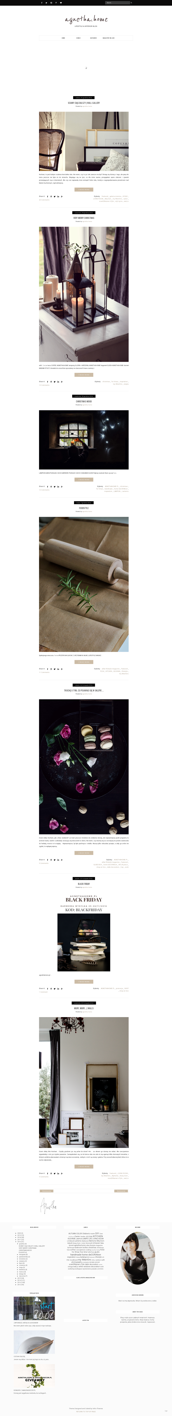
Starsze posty (121, 1190)
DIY (97, 1233)
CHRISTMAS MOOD (84, 401)
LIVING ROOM (98, 199)
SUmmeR (89, 1243)
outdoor (98, 1260)
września (22, 1259)
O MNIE (78, 38)
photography (77, 1262)
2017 (19, 1239)
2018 (19, 1237)
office (93, 1260)
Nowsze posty (46, 1190)
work (127, 867)
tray (122, 867)
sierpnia (22, 1261)
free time (83, 1252)
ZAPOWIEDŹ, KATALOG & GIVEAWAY (26, 1323)
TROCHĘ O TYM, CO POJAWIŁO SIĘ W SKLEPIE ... (84, 690)
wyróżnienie (87, 1269)
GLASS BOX (98, 864)
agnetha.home (86, 19)
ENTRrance (72, 1236)
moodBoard (74, 1260)
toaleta (100, 1264)
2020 (19, 1233)
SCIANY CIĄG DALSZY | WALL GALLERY (84, 102)
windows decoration (92, 1266)
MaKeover (85, 1241)
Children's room (88, 1233)
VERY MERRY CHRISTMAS (83, 217)
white (81, 1266)
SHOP (126, 988)
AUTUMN (72, 1233)
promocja (119, 988)
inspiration (124, 381)
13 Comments (44, 385)
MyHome (115, 1175)
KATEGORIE (93, 38)
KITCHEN (109, 671)
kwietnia (22, 1269)
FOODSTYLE (84, 507)
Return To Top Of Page (86, 1411)
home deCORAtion (121, 489)
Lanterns (125, 491)
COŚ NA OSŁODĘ (19, 1356)
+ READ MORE (84, 189)
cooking (88, 1249)
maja (21, 1267)
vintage (70, 1266)
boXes (85, 1247)
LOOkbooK (70, 1241)
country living (95, 1249)
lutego (21, 1274)
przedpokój (85, 1262)
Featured (105, 196)
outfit (103, 1260)
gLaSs (97, 1252)
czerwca (22, 1265)
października (23, 1256)
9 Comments (44, 863)
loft (103, 1257)
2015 (19, 1278)
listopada (22, 1254)
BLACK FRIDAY (84, 883)
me (68, 1260)
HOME (63, 38)
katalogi (83, 1257)
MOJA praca (123, 864)
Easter (77, 1236)
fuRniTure (91, 1252)
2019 (19, 1235)
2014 (19, 1280)
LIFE (90, 1238)
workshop (71, 1269)
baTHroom (71, 1247)
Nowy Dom (124, 1175)
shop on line (101, 867)
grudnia (22, 1244)
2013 (19, 1282)
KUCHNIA (117, 671)
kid (88, 1257)
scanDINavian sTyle (106, 201)
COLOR (79, 1233)
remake (91, 1262)
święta (126, 384)
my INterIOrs (117, 199)
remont (97, 1262)
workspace (78, 1269)
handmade (109, 489)
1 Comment (43, 992)
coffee (73, 1250)
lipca (21, 1263)
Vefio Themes (98, 1408)
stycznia (22, 1276)
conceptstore (80, 1249)
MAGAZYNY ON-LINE (109, 38)
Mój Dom (108, 199)
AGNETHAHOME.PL (112, 486)
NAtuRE (70, 1243)
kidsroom (92, 1257)
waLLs (126, 201)
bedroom (78, 1247)
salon (126, 199)
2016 (19, 1241)
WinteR (71, 1245)
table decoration (113, 867)
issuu (78, 1257)
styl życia (118, 201)
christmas (106, 381)
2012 (19, 1284)
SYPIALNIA (96, 1243)
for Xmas (114, 381)
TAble (102, 1243)
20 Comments (44, 200)
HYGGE (125, 196)
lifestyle (125, 671)
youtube (94, 1269)
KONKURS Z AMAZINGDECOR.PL (25, 1390)
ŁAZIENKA (100, 1269)
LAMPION (117, 491)
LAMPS (85, 1238)
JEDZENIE (89, 1236)
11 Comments (44, 672)
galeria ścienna (115, 196)
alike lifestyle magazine (111, 669)
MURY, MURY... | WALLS (84, 1008)
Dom (101, 1233)
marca (21, 1271)
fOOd (102, 671)
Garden (82, 1236)
